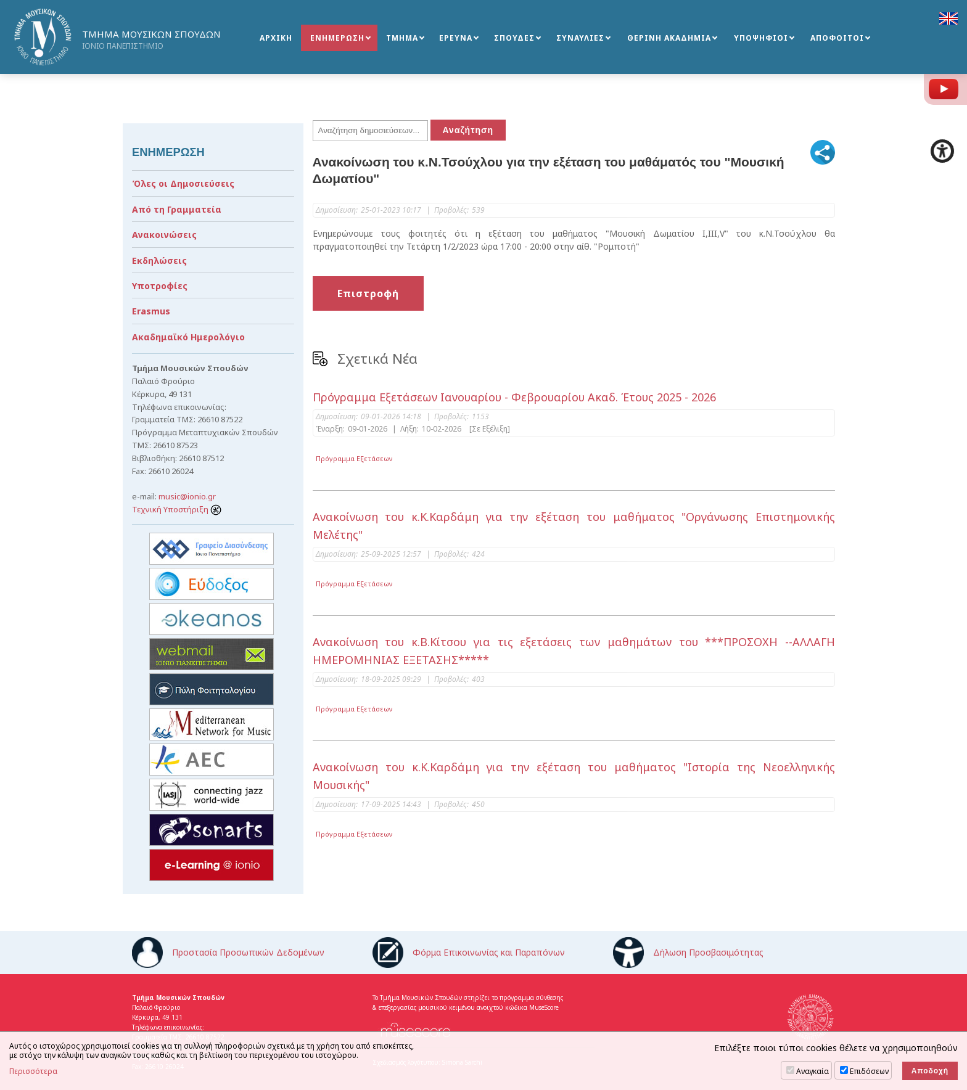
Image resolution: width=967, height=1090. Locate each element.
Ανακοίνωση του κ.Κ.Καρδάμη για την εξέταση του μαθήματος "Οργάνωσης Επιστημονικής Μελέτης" (574, 525)
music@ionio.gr (187, 496)
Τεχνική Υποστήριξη (176, 509)
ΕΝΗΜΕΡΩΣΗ (337, 38)
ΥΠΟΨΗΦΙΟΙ (761, 38)
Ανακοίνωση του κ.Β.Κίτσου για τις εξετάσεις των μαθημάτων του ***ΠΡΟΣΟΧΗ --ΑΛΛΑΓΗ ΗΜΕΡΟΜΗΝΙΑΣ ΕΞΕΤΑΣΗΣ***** (574, 650)
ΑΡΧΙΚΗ (276, 38)
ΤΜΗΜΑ (402, 38)
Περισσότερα (33, 1071)
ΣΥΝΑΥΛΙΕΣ (580, 38)
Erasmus (151, 311)
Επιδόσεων (869, 1071)
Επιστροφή (368, 293)
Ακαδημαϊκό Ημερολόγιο (188, 337)
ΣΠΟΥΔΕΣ (514, 38)
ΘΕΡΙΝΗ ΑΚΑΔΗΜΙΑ (669, 38)
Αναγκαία (812, 1071)
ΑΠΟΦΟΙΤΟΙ (837, 38)
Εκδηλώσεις (159, 260)
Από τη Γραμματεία (176, 209)
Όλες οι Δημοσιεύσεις (183, 183)
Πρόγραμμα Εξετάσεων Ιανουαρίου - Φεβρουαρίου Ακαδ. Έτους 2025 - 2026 (514, 397)
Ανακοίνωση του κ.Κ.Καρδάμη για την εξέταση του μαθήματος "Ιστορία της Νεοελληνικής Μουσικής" (574, 776)
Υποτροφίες (159, 286)
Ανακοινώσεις (164, 234)
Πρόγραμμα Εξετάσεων (354, 458)
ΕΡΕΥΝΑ (455, 38)
